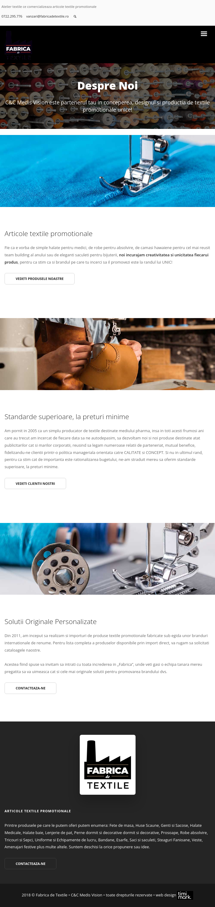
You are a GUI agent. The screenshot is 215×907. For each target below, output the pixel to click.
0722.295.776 (12, 16)
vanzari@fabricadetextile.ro (47, 16)
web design (174, 895)
